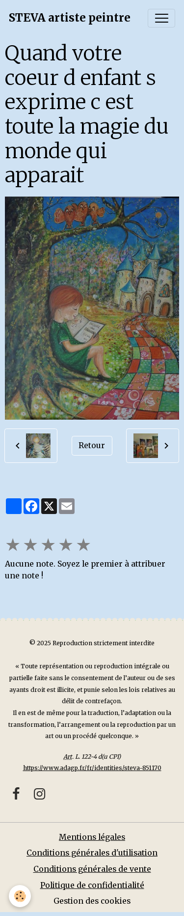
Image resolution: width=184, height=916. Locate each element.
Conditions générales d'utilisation (92, 853)
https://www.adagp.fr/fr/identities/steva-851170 (92, 768)
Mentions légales (92, 837)
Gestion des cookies (92, 901)
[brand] (70, 18)
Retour (92, 445)
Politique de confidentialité (92, 885)
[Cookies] (20, 896)
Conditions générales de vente (92, 869)
